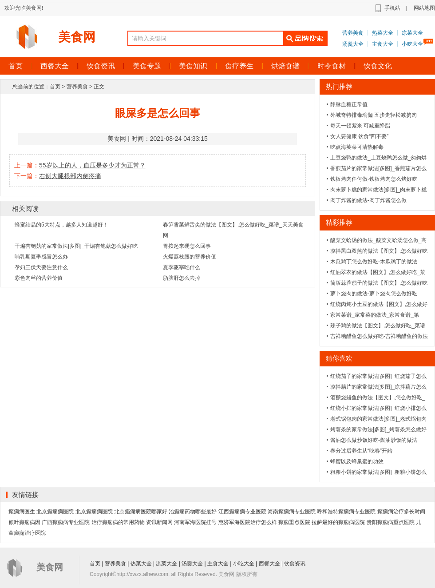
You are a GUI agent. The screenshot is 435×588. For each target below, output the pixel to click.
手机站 (392, 8)
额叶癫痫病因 (24, 522)
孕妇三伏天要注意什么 (41, 267)
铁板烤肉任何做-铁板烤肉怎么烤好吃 (373, 179)
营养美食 (353, 33)
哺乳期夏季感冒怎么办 (41, 257)
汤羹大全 (353, 44)
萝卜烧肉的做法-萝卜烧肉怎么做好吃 (373, 293)
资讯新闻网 (159, 522)
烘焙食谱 (285, 66)
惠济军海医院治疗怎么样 (247, 522)
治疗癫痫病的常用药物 (118, 522)
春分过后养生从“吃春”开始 (361, 451)
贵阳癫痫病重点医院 (391, 522)
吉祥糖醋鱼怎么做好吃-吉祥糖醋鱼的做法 (379, 336)
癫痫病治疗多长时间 (401, 512)
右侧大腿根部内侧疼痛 (70, 175)
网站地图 (424, 8)
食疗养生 (239, 66)
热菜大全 (382, 33)
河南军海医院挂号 (195, 522)
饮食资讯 (101, 66)
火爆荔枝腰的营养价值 (189, 257)
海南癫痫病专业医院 (292, 512)
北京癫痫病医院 (55, 512)
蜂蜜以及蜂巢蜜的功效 (357, 461)
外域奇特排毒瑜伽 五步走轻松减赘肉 (373, 115)
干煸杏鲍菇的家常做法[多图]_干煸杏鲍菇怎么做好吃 (76, 246)
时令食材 (331, 66)
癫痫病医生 (21, 512)
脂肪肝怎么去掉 (181, 278)
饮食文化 (378, 66)
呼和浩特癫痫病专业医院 (346, 512)
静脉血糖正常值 (349, 104)
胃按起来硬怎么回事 (187, 246)
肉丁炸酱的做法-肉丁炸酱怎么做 (368, 200)
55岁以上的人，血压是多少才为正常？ (92, 165)
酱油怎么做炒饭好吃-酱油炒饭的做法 (373, 440)
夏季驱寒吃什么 (181, 267)
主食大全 (382, 44)
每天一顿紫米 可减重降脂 (360, 126)
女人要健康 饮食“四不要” (359, 136)
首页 (55, 86)
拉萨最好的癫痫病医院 (338, 522)
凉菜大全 (412, 33)
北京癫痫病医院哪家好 (140, 512)
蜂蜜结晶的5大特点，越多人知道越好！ (61, 225)
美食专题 (147, 66)
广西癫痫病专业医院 (66, 522)
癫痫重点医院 (294, 522)
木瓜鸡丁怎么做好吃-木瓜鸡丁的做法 (373, 261)
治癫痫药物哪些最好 (193, 512)
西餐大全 (54, 66)
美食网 (76, 37)
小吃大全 (412, 44)
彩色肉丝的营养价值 (39, 278)
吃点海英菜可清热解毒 (357, 147)
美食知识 (193, 66)
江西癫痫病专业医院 (242, 512)
